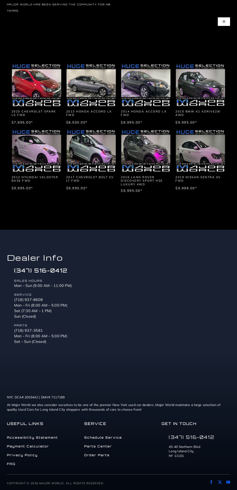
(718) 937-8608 (28, 299)
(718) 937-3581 (28, 330)
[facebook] (211, 482)
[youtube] (228, 482)
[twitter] (220, 482)
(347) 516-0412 (41, 270)
